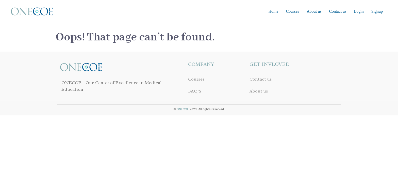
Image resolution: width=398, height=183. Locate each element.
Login (358, 11)
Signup (377, 11)
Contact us (337, 11)
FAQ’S (194, 91)
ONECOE (183, 109)
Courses (292, 11)
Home (273, 11)
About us (314, 11)
